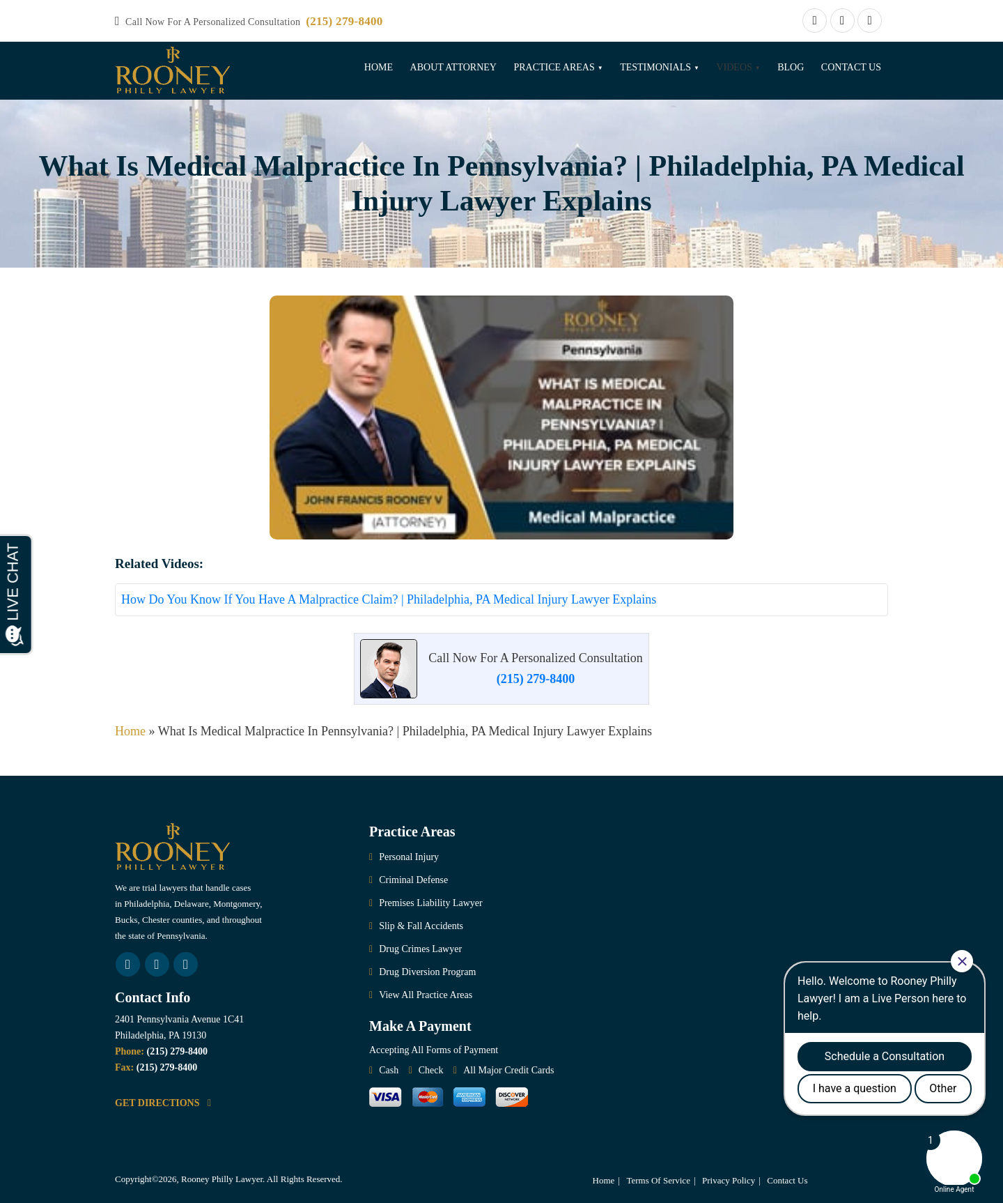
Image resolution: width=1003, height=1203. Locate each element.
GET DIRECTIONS (163, 1103)
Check (431, 1070)
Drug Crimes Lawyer (420, 949)
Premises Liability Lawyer (431, 903)
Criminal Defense (413, 880)
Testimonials (655, 67)
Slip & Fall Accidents (421, 926)
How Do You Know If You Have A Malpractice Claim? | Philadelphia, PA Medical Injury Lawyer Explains (388, 599)
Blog (790, 67)
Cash (388, 1070)
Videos (734, 67)
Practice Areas (553, 67)
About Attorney (453, 67)
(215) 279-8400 (344, 21)
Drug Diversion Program (427, 972)
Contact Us (851, 67)
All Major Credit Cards (508, 1070)
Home (378, 67)
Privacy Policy (728, 1180)
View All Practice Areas (425, 995)
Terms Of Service (658, 1180)
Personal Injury (409, 857)
